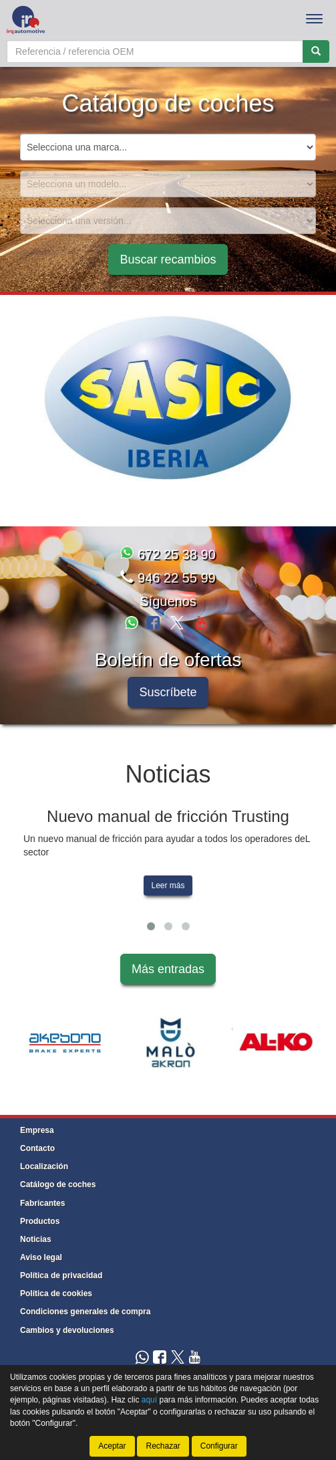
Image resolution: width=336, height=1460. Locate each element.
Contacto (37, 1148)
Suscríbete (167, 692)
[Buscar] (316, 51)
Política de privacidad (61, 1275)
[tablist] (168, 399)
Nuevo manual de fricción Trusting (168, 816)
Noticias (35, 1239)
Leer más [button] (167, 885)
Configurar (219, 1446)
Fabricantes (42, 1203)
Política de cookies (56, 1293)
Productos (39, 1221)
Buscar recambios (168, 259)
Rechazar (163, 1446)
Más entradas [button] (168, 969)
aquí (149, 1399)
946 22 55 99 (167, 577)
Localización (44, 1166)
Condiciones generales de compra (85, 1311)
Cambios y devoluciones (67, 1330)
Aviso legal (41, 1257)
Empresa (37, 1130)
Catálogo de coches (58, 1184)
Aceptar (112, 1446)
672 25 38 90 (167, 554)
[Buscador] (155, 51)
